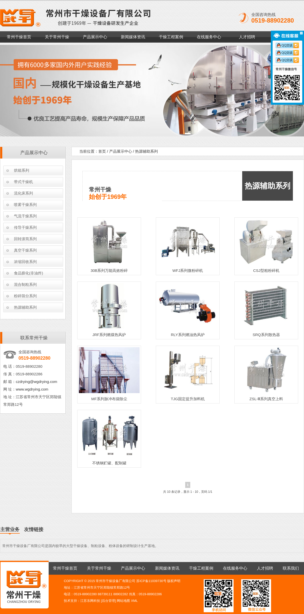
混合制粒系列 (25, 284)
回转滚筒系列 (25, 239)
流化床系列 (23, 193)
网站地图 (123, 601)
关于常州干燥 (57, 37)
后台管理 (108, 601)
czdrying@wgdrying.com (36, 381)
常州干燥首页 (19, 37)
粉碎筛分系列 (25, 296)
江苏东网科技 (90, 601)
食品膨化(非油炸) (28, 273)
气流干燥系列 (25, 216)
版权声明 (173, 581)
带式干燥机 (23, 182)
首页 (102, 151)
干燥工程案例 (171, 37)
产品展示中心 (95, 37)
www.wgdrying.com (32, 389)
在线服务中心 (209, 37)
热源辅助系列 (25, 307)
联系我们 (291, 568)
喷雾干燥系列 (25, 204)
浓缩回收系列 (25, 261)
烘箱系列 (21, 170)
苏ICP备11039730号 (151, 581)
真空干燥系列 (25, 250)
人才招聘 (247, 37)
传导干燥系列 (25, 227)
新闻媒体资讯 (133, 37)
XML (134, 601)
